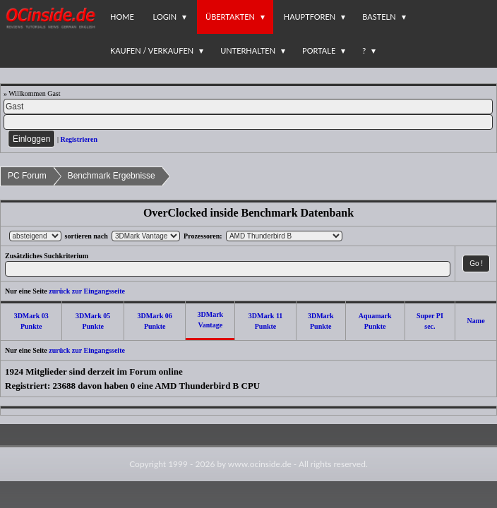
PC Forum (27, 176)
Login (165, 16)
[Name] (248, 106)
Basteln (378, 16)
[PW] (248, 122)
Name (476, 321)
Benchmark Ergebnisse (111, 176)
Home (122, 16)
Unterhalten (247, 50)
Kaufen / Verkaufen (151, 50)
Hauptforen (309, 16)
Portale (318, 50)
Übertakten (230, 16)
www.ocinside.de (260, 464)
